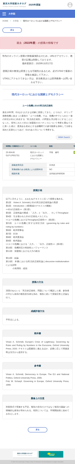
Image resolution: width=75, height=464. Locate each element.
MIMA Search (64, 137)
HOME (5, 21)
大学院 (16, 21)
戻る (12, 30)
